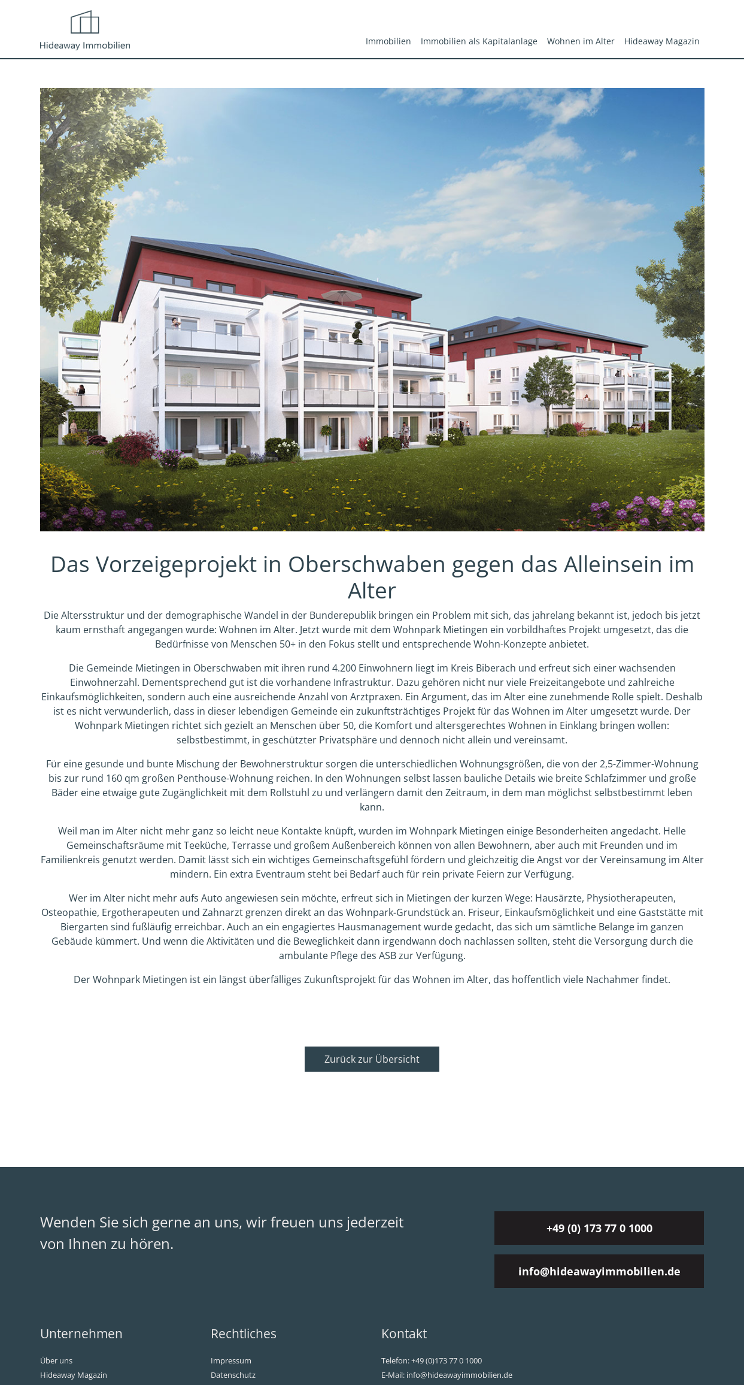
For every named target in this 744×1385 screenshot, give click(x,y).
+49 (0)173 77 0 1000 (446, 1360)
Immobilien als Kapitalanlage (479, 41)
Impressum (231, 1360)
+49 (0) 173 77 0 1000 (599, 1228)
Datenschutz (233, 1374)
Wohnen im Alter (581, 41)
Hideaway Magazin (662, 41)
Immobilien (388, 41)
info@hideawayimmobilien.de (599, 1271)
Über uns (56, 1360)
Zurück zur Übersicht (372, 1059)
